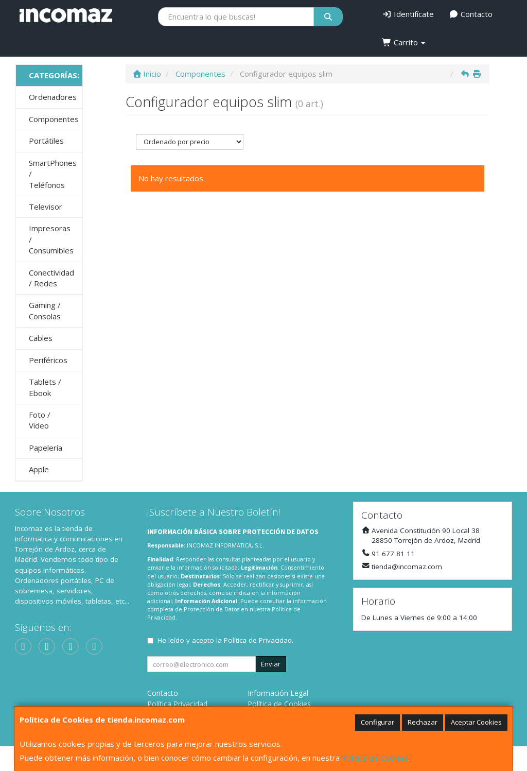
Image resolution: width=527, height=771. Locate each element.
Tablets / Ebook (45, 387)
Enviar (270, 664)
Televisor (45, 206)
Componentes (54, 119)
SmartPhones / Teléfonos (53, 174)
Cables (40, 338)
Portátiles (46, 140)
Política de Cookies (375, 757)
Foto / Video (39, 420)
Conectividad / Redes (51, 277)
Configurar (377, 722)
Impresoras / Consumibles (51, 239)
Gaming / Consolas (45, 310)
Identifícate (408, 14)
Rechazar (422, 722)
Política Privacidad (177, 704)
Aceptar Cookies (476, 722)
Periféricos (48, 360)
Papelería (45, 447)
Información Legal (278, 693)
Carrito (403, 42)
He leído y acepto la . (225, 640)
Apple (39, 469)
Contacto (471, 14)
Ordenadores (53, 97)
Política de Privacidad (258, 640)
